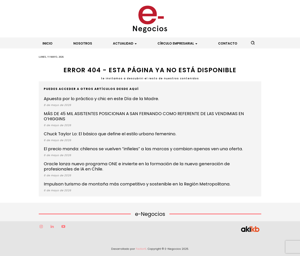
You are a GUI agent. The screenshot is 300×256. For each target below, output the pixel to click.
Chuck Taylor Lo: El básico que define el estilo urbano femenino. (110, 134)
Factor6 (141, 249)
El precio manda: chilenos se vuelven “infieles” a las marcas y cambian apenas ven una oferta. (143, 149)
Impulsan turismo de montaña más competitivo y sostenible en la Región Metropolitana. (137, 184)
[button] (253, 43)
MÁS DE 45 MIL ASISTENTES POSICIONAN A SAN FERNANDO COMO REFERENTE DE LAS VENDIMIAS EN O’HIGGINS (144, 116)
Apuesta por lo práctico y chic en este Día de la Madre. (101, 99)
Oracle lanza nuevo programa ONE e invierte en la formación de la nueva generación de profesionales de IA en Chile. (137, 166)
